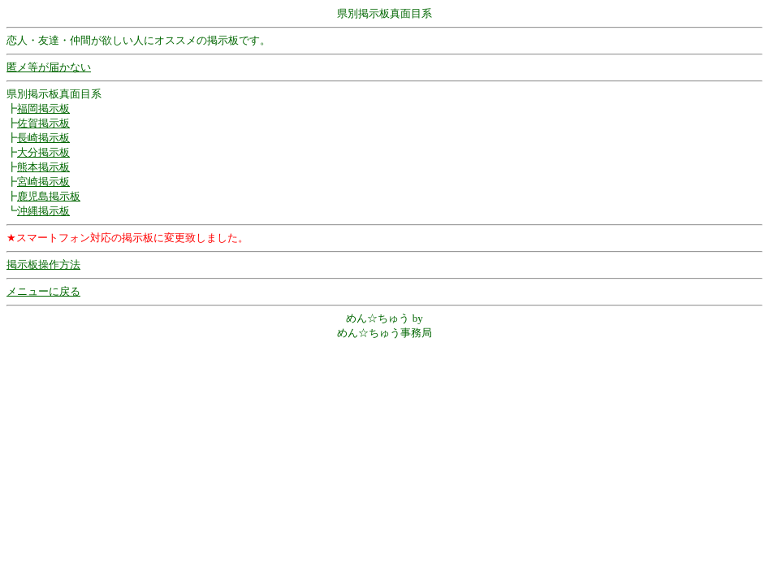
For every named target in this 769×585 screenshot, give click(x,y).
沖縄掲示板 (43, 211)
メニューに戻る (43, 291)
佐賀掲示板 (43, 123)
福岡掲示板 (43, 108)
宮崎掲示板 (43, 182)
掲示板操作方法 (43, 264)
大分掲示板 (43, 152)
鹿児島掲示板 (48, 196)
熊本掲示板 (43, 167)
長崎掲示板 (43, 138)
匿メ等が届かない (48, 67)
